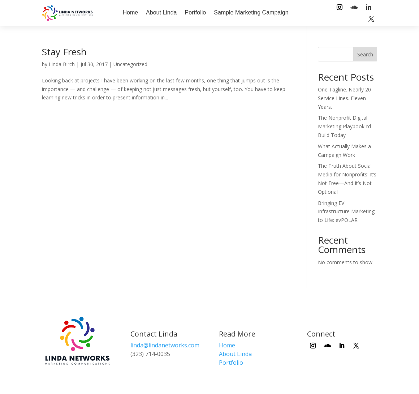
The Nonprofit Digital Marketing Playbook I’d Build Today (344, 126)
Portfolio (195, 12)
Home (130, 12)
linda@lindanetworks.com (164, 345)
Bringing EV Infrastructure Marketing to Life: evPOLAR (346, 212)
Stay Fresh (64, 51)
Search (365, 54)
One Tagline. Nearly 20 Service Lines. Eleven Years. (344, 98)
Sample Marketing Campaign (251, 12)
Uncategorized (130, 64)
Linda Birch (62, 64)
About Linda (161, 12)
